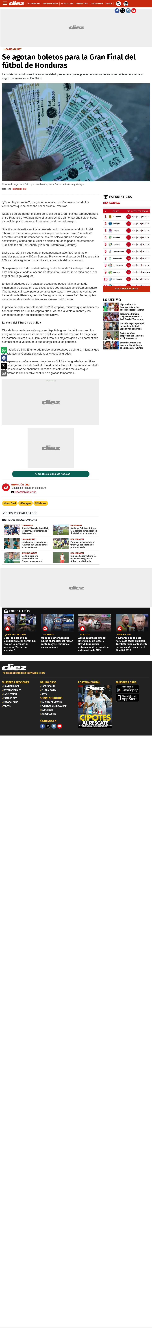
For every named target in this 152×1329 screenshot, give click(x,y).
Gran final (10, 503)
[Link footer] (14, 667)
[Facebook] (42, 726)
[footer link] (76, 674)
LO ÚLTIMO (112, 300)
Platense (41, 503)
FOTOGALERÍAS (19, 611)
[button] (4, 350)
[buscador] (118, 3)
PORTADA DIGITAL (89, 682)
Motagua (26, 503)
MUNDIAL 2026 (124, 634)
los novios (48, 634)
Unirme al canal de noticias (54, 474)
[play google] (133, 689)
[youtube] (59, 726)
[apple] (133, 698)
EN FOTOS (84, 634)
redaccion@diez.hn (23, 492)
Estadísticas (120, 197)
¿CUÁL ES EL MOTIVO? (15, 634)
